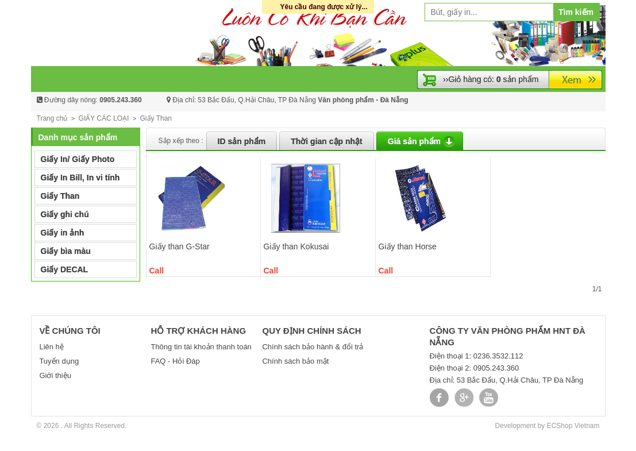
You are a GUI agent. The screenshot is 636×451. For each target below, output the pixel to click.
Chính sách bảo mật (295, 361)
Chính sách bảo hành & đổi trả (312, 346)
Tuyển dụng (59, 361)
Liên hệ (51, 346)
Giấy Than (156, 118)
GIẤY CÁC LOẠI (104, 118)
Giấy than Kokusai (296, 246)
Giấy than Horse (408, 246)
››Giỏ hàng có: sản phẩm (490, 79)
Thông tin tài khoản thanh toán (201, 346)
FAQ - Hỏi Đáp (175, 361)
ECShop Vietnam (573, 426)
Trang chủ (52, 118)
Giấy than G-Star (179, 246)
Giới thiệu (55, 375)
